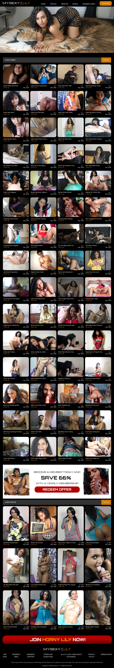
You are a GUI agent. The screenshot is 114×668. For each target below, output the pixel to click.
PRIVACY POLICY (91, 655)
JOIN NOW (106, 3)
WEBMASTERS (106, 654)
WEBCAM (64, 4)
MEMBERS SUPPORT (31, 655)
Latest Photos (10, 502)
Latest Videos (10, 60)
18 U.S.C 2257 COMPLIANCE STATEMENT (71, 655)
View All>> (106, 60)
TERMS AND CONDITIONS (48, 655)
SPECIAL (53, 4)
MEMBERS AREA (89, 4)
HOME (43, 4)
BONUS (75, 4)
